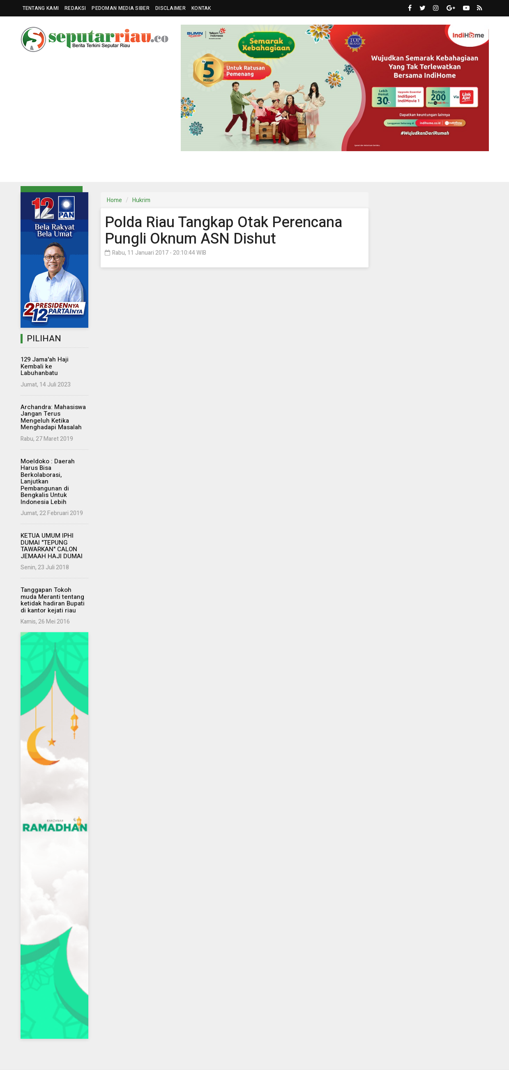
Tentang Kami (41, 8)
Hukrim (288, 169)
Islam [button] (360, 170)
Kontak (201, 8)
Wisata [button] (322, 170)
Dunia (204, 169)
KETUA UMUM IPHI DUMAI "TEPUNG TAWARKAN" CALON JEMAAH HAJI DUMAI (52, 546)
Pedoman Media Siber (121, 8)
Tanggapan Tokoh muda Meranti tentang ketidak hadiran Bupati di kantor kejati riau (53, 600)
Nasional (131, 169)
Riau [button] (44, 170)
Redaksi (75, 8)
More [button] (437, 170)
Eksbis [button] (168, 170)
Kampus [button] (399, 170)
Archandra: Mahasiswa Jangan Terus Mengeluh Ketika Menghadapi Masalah (53, 417)
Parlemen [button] (83, 170)
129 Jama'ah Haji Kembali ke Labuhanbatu (45, 366)
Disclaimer (170, 8)
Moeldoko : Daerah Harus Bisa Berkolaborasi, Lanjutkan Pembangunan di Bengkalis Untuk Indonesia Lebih (48, 481)
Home (114, 200)
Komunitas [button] (242, 170)
